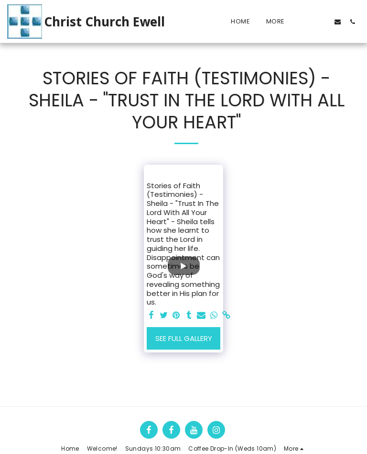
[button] (308, 21)
